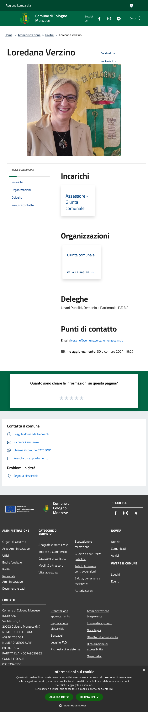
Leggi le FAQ (59, 642)
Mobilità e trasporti (51, 565)
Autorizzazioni (84, 590)
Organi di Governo (14, 541)
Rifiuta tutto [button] (89, 696)
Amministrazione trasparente (98, 614)
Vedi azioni (109, 61)
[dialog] (74, 689)
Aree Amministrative (16, 548)
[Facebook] (98, 18)
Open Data (94, 656)
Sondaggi (57, 635)
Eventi (115, 581)
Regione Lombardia (18, 5)
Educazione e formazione (83, 544)
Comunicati (118, 548)
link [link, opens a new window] (111, 689)
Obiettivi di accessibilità (102, 637)
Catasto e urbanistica (52, 558)
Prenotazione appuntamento (60, 614)
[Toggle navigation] (7, 18)
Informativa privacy (99, 623)
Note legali (94, 630)
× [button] (143, 670)
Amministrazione (29, 35)
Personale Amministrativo (12, 579)
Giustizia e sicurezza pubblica (88, 556)
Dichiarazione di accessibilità (97, 647)
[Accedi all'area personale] (131, 5)
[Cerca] (140, 18)
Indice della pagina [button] (23, 170)
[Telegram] (117, 18)
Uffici (5, 555)
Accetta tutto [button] (59, 697)
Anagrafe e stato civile (53, 544)
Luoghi (115, 574)
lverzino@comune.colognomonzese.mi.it (96, 340)
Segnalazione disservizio (59, 626)
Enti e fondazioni (13, 562)
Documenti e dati (13, 588)
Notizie (115, 541)
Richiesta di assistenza (65, 649)
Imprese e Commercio (53, 551)
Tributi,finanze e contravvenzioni (85, 569)
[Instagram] (107, 18)
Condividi (109, 53)
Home (8, 35)
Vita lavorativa (48, 572)
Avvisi (115, 555)
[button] (74, 705)
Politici (49, 35)
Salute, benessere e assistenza (87, 581)
